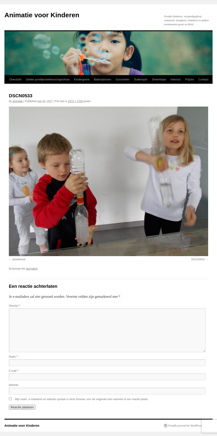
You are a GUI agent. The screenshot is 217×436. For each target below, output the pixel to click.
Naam (13, 356)
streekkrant (18, 259)
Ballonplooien (102, 79)
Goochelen (123, 79)
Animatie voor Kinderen (41, 15)
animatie (18, 101)
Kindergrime (81, 79)
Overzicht (15, 79)
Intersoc (175, 79)
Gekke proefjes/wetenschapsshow (48, 79)
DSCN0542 (198, 259)
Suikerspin (140, 79)
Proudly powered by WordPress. (185, 425)
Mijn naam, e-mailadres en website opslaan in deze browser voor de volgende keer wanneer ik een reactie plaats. (82, 399)
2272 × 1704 (75, 101)
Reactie (14, 305)
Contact (203, 79)
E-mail (13, 370)
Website (13, 385)
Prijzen (189, 79)
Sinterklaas (159, 79)
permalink (31, 268)
